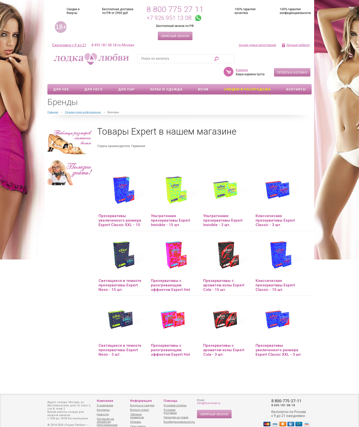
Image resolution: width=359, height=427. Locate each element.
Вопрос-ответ (139, 410)
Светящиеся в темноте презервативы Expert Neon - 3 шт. (119, 335)
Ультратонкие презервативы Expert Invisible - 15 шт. (170, 206)
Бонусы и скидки (142, 405)
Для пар (126, 75)
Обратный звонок (175, 36)
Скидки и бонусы (73, 11)
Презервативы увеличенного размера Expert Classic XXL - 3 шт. (279, 335)
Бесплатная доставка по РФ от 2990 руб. (117, 11)
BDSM (203, 75)
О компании (105, 405)
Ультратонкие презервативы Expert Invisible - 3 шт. (223, 206)
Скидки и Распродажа (247, 75)
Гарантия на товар (176, 417)
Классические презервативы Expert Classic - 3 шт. (275, 206)
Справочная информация (83, 97)
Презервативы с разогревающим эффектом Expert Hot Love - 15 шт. (170, 270)
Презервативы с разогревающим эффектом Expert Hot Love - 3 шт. (170, 335)
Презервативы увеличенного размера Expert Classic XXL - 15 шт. (119, 206)
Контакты (296, 75)
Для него (93, 75)
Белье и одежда (166, 75)
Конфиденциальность (179, 422)
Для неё (61, 75)
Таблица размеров (137, 416)
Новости (103, 414)
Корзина (242, 55)
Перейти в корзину (292, 58)
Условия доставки (170, 411)
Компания (105, 401)
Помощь (171, 401)
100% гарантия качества (245, 11)
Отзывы (135, 422)
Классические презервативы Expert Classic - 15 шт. (275, 270)
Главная (52, 97)
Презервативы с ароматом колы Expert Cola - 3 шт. (223, 335)
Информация (141, 401)
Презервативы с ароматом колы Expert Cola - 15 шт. (223, 270)
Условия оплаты (175, 405)
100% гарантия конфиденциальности (295, 11)
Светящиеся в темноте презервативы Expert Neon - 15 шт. (119, 270)
